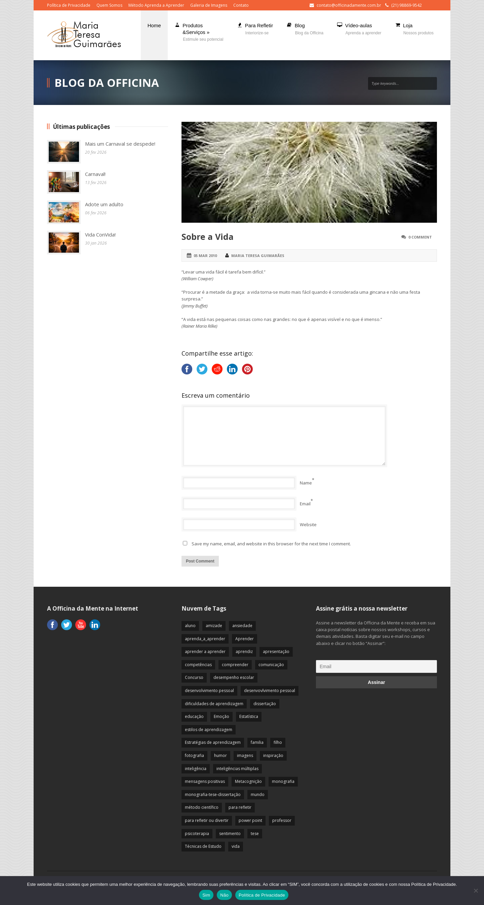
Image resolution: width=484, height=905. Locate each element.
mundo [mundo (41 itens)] (258, 794)
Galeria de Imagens (208, 5)
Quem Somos (109, 5)
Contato (241, 5)
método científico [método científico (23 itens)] (201, 807)
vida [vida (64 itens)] (236, 846)
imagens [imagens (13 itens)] (245, 755)
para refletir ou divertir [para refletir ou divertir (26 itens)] (207, 820)
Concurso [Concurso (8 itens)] (194, 677)
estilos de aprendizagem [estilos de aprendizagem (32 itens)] (208, 729)
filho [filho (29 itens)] (278, 742)
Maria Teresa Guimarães (257, 255)
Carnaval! (95, 174)
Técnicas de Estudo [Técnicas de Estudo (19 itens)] (203, 846)
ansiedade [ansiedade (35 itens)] (242, 625)
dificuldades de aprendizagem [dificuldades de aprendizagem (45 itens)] (214, 704)
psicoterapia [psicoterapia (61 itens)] (197, 833)
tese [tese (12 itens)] (255, 833)
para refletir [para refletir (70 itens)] (240, 807)
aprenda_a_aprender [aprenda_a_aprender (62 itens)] (205, 639)
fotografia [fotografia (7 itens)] (194, 755)
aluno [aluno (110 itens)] (190, 625)
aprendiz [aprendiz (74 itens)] (244, 651)
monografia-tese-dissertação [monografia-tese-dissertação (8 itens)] (213, 794)
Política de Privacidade (68, 5)
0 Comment (420, 237)
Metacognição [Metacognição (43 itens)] (248, 781)
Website (308, 524)
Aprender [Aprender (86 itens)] (244, 639)
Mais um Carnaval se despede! (120, 143)
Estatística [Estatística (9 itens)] (248, 716)
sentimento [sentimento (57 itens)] (230, 833)
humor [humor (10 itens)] (220, 755)
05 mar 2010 (205, 255)
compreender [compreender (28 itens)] (235, 664)
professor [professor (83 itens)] (281, 820)
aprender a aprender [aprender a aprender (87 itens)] (205, 651)
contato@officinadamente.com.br (349, 5)
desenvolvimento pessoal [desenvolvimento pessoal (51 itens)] (209, 690)
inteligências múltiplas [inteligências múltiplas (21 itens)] (237, 768)
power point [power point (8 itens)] (250, 820)
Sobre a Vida (208, 236)
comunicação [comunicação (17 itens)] (271, 664)
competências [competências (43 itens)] (198, 664)
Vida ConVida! (100, 234)
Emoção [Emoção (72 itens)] (221, 716)
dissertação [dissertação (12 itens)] (264, 704)
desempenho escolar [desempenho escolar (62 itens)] (233, 677)
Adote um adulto (104, 204)
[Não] (475, 890)
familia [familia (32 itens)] (257, 742)
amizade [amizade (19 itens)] (214, 625)
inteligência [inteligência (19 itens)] (195, 768)
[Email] (376, 666)
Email (305, 504)
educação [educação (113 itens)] (194, 716)
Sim (206, 895)
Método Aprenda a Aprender (156, 5)
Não (224, 895)
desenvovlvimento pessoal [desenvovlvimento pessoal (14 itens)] (269, 690)
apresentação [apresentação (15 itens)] (276, 651)
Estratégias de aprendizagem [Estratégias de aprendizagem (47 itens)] (213, 742)
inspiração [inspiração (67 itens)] (273, 755)
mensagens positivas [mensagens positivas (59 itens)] (205, 781)
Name (306, 483)
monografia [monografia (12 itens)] (283, 781)
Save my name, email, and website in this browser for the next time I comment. (271, 544)
